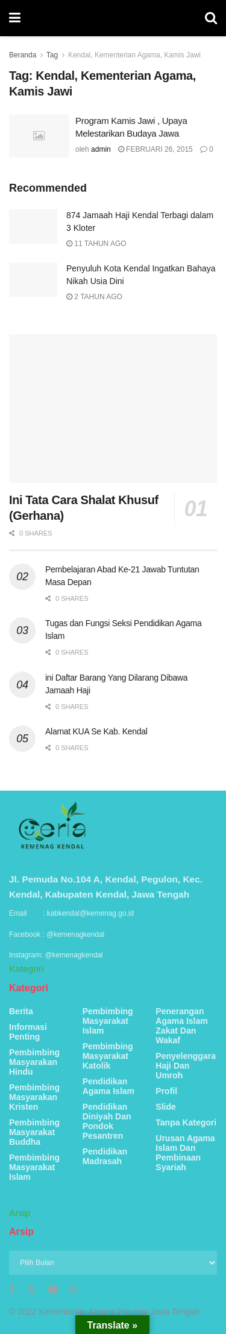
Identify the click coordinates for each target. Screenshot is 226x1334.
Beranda (22, 55)
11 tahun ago (96, 243)
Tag (52, 55)
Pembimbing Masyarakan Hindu (34, 1062)
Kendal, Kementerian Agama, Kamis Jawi (134, 55)
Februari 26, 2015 (155, 149)
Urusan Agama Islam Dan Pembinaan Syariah (185, 1152)
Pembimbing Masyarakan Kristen (34, 1097)
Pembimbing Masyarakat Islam (34, 1167)
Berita (21, 1011)
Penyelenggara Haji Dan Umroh (185, 1065)
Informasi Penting (28, 1031)
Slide (165, 1107)
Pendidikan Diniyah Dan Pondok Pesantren (107, 1121)
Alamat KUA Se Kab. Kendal (96, 731)
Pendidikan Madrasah (105, 1156)
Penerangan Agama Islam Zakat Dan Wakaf (181, 1025)
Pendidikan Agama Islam (108, 1086)
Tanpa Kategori (185, 1122)
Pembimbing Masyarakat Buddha (34, 1132)
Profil (166, 1091)
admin (101, 149)
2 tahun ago (94, 297)
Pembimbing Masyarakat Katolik (108, 1055)
